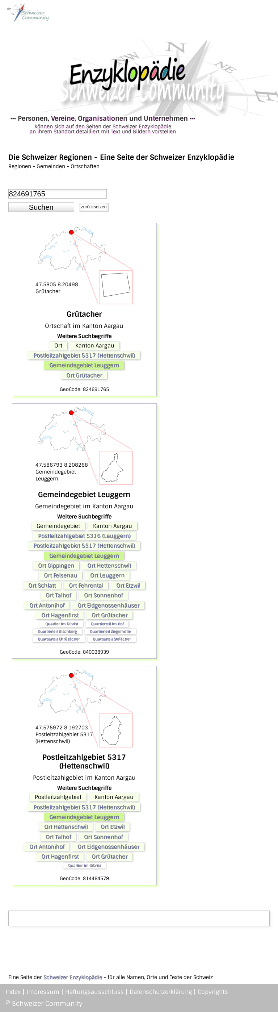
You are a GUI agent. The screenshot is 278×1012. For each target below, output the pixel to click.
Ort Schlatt (42, 585)
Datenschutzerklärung (161, 992)
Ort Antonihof (46, 605)
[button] (41, 207)
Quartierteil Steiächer (112, 639)
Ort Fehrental (86, 585)
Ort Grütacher (84, 375)
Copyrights (213, 992)
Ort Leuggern (107, 575)
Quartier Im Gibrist (61, 623)
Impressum (42, 992)
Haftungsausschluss (94, 992)
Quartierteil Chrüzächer (59, 639)
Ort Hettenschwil (109, 565)
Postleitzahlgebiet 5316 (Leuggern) (84, 536)
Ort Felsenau (60, 575)
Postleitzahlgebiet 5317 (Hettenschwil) (84, 355)
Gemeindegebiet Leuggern (84, 365)
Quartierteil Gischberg (57, 631)
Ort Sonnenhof (103, 595)
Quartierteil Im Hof (107, 623)
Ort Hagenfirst (60, 615)
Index (13, 992)
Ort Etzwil (128, 585)
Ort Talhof (58, 595)
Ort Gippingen (56, 565)
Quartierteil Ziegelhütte (110, 631)
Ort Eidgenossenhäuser (108, 605)
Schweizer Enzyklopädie (72, 977)
